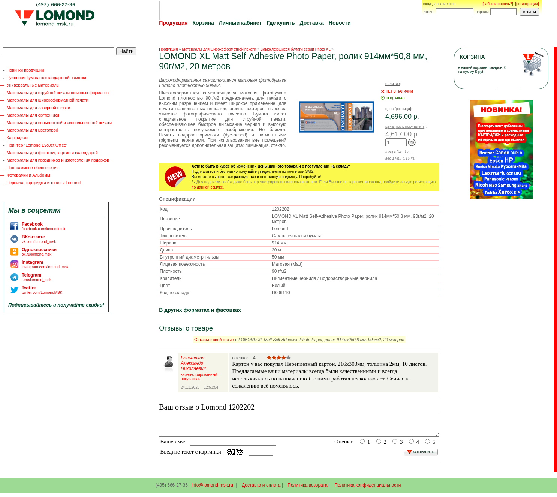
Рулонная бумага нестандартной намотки (46, 77)
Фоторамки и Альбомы (28, 175)
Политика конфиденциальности (367, 489)
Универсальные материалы (33, 85)
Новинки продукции (25, 70)
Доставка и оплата (261, 489)
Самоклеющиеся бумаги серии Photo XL (296, 49)
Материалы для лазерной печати (38, 107)
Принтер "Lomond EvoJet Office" (37, 145)
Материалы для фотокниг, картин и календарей (52, 152)
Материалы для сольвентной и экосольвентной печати (59, 122)
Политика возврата (307, 489)
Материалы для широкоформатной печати (47, 100)
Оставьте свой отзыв (214, 339)
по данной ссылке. (208, 187)
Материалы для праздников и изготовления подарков (58, 160)
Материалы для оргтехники (33, 115)
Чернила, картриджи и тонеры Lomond (44, 182)
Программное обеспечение (33, 167)
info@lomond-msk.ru (212, 489)
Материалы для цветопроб (32, 130)
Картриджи (17, 137)
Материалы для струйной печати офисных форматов (58, 92)
